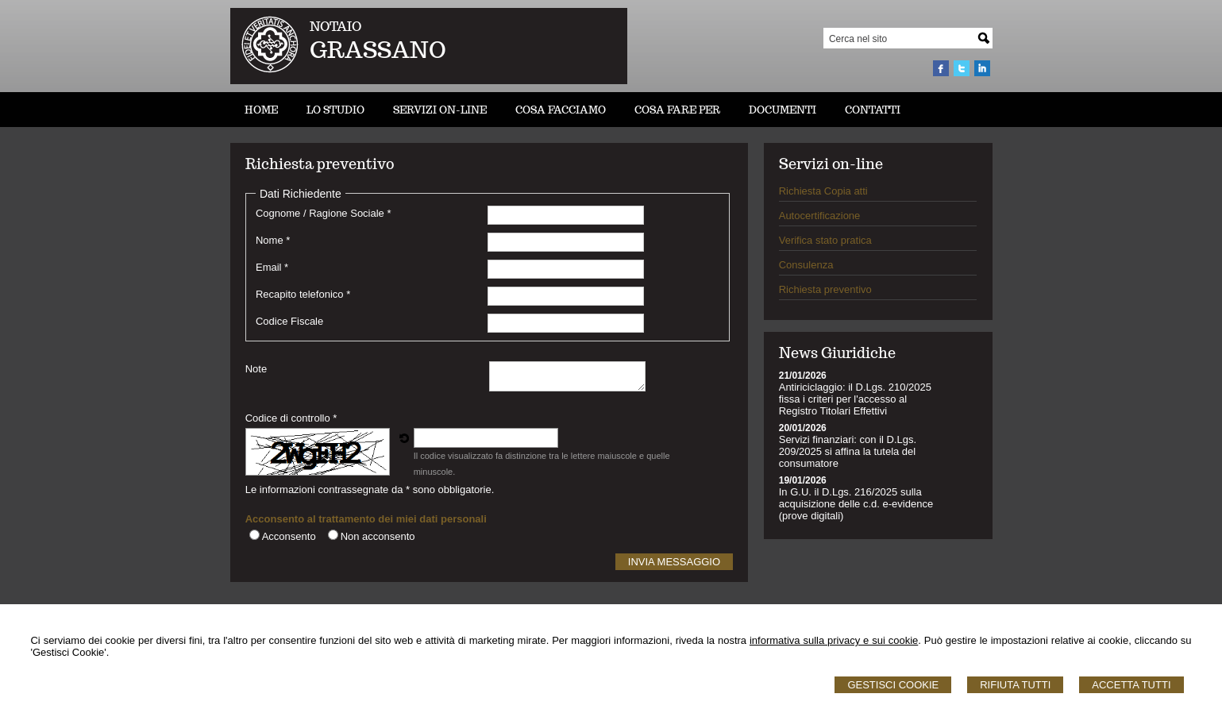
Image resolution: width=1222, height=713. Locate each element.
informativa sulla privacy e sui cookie (834, 640)
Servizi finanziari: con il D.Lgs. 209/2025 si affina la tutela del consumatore (847, 451)
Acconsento (289, 536)
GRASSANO (378, 49)
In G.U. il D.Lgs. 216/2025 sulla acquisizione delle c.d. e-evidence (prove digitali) (856, 504)
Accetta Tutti (1131, 685)
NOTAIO (335, 26)
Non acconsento (378, 536)
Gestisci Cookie (893, 685)
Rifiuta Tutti (1015, 685)
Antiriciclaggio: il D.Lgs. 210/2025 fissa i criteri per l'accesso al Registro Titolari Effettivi (855, 399)
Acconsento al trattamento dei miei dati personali (366, 519)
